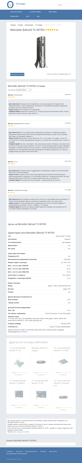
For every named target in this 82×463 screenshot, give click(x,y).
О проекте (9, 451)
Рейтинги (43, 451)
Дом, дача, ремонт (16, 12)
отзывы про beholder (23, 432)
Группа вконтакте (31, 451)
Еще (38, 16)
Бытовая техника (35, 12)
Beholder (24, 332)
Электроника (53, 12)
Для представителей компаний (16, 453)
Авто (27, 16)
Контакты (19, 451)
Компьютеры (14, 16)
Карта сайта (53, 451)
